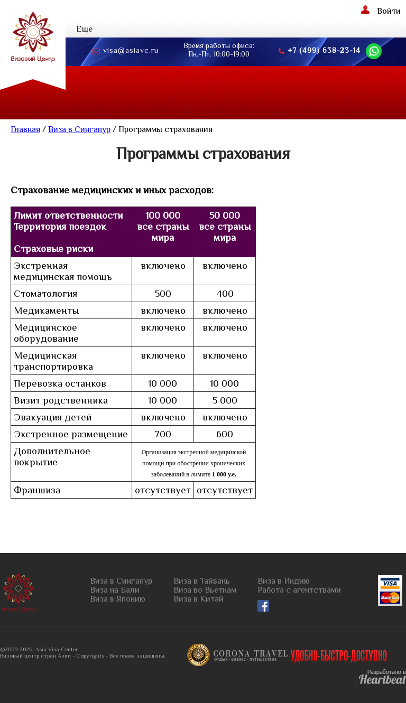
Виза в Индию (283, 581)
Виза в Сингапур (79, 129)
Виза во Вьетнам (204, 590)
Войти (381, 10)
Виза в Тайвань (201, 581)
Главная (25, 129)
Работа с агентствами (299, 590)
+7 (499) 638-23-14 (320, 50)
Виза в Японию (117, 599)
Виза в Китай (198, 599)
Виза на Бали (115, 590)
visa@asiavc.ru (126, 50)
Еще (84, 29)
